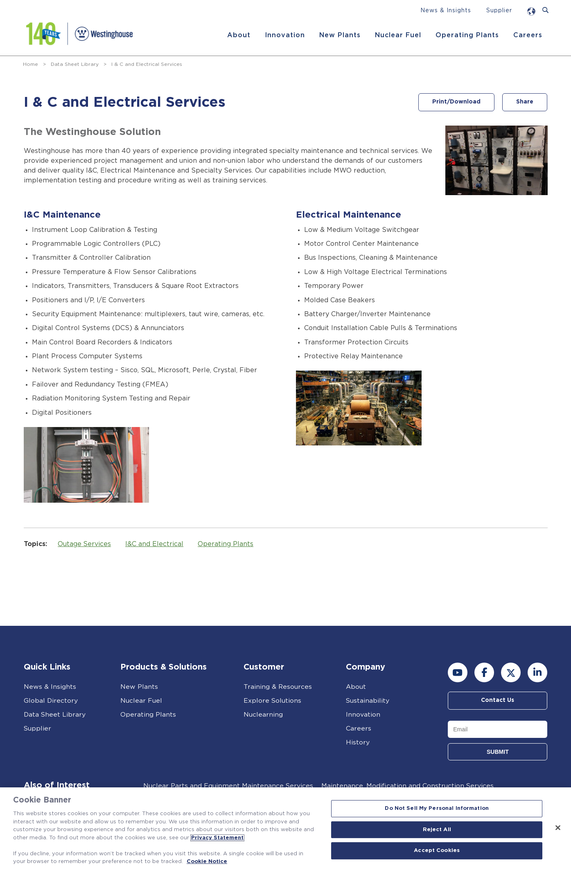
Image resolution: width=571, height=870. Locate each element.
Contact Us (497, 701)
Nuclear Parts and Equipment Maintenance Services (228, 785)
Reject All (437, 829)
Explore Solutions (273, 700)
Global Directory (51, 700)
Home (30, 64)
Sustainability (368, 700)
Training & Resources (278, 686)
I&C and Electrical (156, 544)
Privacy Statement (217, 838)
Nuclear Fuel (398, 35)
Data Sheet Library (75, 64)
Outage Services (86, 544)
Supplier (499, 10)
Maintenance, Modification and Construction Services (407, 785)
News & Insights (445, 10)
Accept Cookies (437, 851)
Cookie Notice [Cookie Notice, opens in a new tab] (207, 861)
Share (524, 102)
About (238, 35)
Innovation (284, 35)
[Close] (558, 828)
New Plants (339, 35)
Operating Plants (467, 35)
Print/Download (455, 102)
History (358, 742)
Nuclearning (263, 714)
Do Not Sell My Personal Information (437, 808)
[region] (285, 828)
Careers (527, 35)
